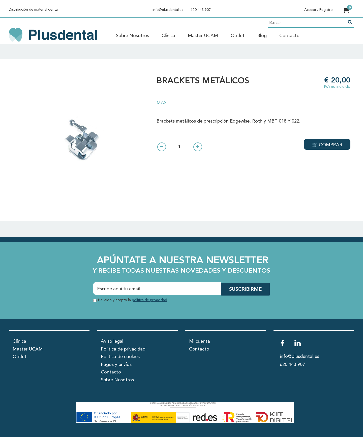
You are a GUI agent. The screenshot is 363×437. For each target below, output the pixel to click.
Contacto (289, 36)
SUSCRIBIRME (245, 289)
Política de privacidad (123, 348)
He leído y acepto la (132, 299)
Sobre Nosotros (132, 36)
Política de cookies (120, 356)
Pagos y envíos (116, 364)
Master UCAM (203, 36)
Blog (262, 36)
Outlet (238, 36)
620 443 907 (201, 10)
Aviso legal (112, 341)
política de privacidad (149, 299)
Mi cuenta (199, 341)
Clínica (168, 36)
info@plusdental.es (168, 10)
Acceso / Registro (318, 10)
